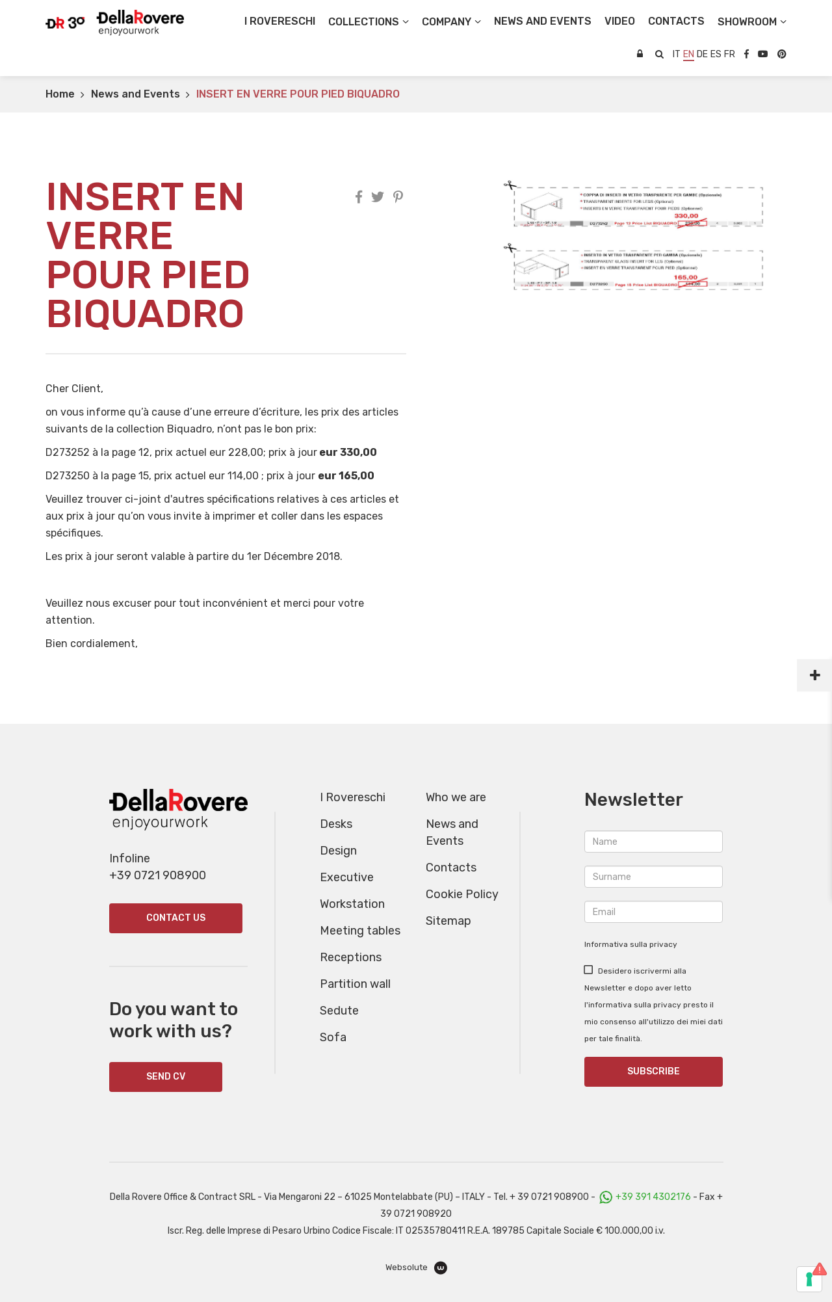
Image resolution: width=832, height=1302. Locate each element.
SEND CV (165, 1076)
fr (729, 54)
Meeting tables (360, 930)
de (702, 54)
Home (60, 94)
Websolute (416, 1268)
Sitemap (448, 921)
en (688, 54)
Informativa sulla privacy (630, 944)
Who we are (456, 797)
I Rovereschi (279, 21)
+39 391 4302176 (653, 1196)
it (677, 54)
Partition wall (355, 984)
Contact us (175, 917)
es (716, 54)
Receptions (351, 957)
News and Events (135, 94)
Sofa (333, 1037)
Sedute (339, 1010)
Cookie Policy (462, 894)
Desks (336, 824)
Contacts (451, 867)
